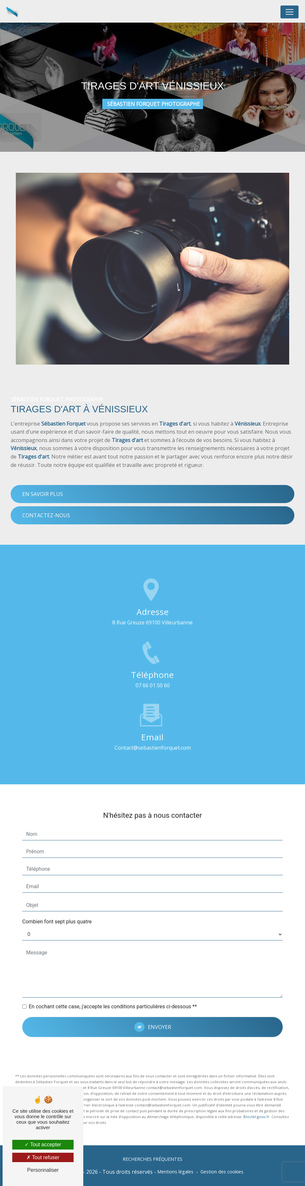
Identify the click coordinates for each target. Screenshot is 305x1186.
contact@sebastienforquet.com (153, 724)
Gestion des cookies (221, 1172)
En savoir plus (42, 494)
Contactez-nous (46, 515)
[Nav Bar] (289, 11)
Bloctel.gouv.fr (256, 1093)
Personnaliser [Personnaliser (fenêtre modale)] (43, 1170)
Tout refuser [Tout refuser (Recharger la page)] (42, 1157)
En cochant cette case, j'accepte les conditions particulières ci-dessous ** (113, 983)
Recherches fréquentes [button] (152, 1159)
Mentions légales (175, 1172)
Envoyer (159, 1003)
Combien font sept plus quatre (57, 898)
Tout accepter (43, 1144)
